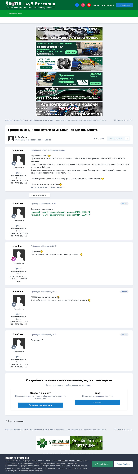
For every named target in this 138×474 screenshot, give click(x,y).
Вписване (97, 402)
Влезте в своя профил (103, 5)
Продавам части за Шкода (39, 140)
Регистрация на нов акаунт (40, 405)
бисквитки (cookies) (45, 463)
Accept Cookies (102, 464)
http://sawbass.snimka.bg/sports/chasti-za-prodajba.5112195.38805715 (60, 212)
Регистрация (124, 5)
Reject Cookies (123, 464)
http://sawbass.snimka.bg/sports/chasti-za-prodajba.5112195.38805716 (60, 215)
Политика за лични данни (71, 460)
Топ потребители (15, 14)
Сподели (99, 139)
